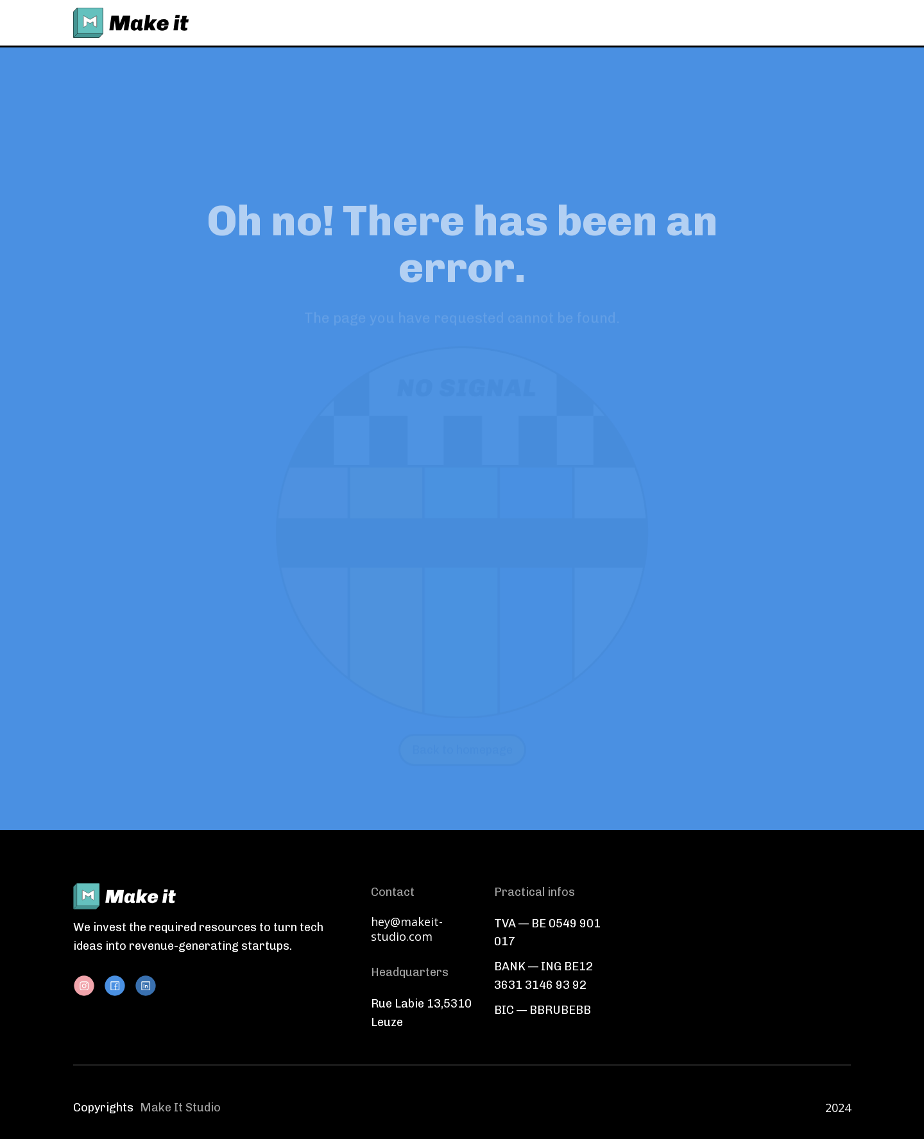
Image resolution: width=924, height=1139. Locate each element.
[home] (131, 23)
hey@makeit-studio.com (407, 929)
